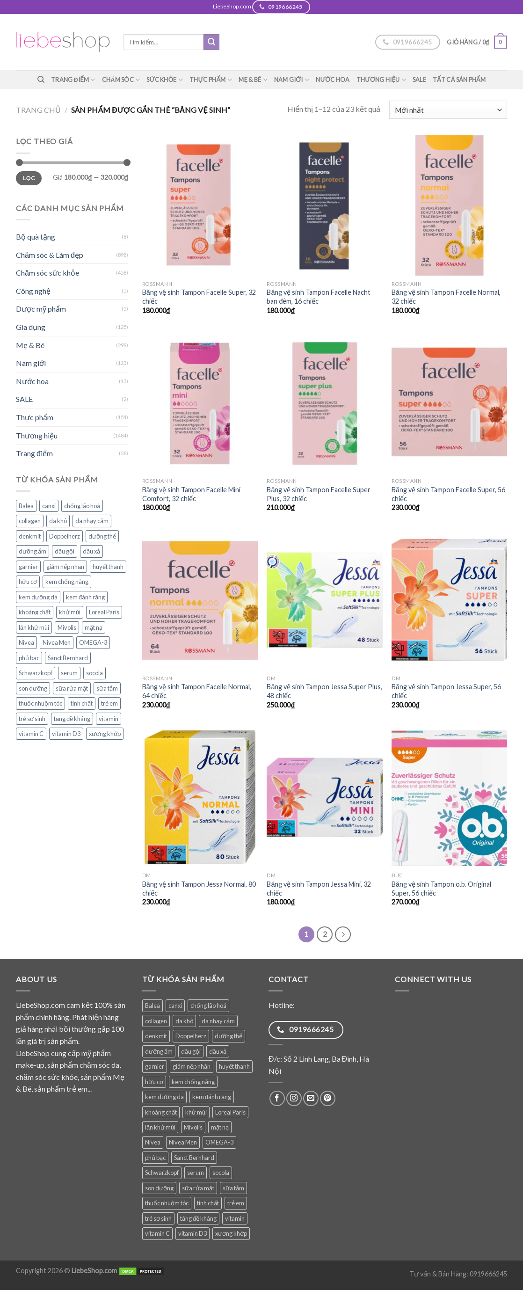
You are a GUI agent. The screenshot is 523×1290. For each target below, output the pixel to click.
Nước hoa (333, 79)
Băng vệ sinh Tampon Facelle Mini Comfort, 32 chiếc (191, 494)
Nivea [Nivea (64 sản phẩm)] (26, 642)
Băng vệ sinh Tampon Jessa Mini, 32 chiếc (319, 888)
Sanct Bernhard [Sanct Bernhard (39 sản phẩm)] (68, 658)
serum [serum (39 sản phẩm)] (69, 673)
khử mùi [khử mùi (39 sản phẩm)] (69, 612)
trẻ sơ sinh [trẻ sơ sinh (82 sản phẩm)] (32, 718)
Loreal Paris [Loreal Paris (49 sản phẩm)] (104, 612)
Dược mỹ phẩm (41, 308)
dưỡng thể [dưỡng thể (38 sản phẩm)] (102, 536)
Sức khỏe (164, 79)
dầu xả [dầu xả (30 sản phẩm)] (91, 551)
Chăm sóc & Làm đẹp (49, 254)
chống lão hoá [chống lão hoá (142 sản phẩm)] (82, 506)
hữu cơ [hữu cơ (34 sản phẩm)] (28, 581)
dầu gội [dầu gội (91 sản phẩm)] (64, 551)
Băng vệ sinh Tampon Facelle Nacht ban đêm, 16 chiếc (318, 296)
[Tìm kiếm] (40, 79)
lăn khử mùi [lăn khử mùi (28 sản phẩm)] (34, 627)
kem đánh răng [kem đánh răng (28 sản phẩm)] (85, 597)
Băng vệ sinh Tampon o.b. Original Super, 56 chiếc (441, 888)
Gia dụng (30, 326)
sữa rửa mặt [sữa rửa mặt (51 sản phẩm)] (72, 688)
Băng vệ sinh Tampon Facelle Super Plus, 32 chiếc (318, 494)
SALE (419, 79)
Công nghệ (33, 290)
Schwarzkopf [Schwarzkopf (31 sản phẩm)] (35, 673)
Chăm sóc (121, 79)
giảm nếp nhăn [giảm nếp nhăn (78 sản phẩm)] (65, 566)
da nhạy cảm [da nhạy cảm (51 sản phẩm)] (92, 521)
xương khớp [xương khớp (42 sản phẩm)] (105, 733)
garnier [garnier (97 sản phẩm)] (28, 566)
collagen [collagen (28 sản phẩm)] (30, 521)
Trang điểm (73, 79)
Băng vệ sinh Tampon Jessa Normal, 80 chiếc (199, 888)
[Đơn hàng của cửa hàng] (448, 110)
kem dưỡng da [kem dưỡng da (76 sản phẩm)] (38, 597)
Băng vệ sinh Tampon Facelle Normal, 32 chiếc (446, 296)
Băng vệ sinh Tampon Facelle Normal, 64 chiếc (196, 691)
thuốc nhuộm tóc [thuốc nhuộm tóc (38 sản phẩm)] (40, 703)
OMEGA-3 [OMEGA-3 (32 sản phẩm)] (93, 642)
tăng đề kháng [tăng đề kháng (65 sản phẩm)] (72, 718)
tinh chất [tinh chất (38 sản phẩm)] (82, 703)
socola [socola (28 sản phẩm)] (94, 673)
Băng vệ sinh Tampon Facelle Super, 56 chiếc (448, 494)
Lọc (29, 178)
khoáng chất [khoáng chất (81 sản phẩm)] (35, 612)
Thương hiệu (381, 79)
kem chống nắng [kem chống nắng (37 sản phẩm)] (66, 581)
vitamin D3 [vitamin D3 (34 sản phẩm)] (66, 733)
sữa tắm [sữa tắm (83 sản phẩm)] (107, 688)
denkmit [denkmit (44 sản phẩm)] (30, 536)
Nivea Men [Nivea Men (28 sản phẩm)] (57, 642)
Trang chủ (38, 109)
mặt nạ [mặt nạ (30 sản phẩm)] (93, 627)
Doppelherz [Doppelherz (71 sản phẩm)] (64, 536)
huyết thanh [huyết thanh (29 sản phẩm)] (108, 566)
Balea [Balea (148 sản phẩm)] (26, 506)
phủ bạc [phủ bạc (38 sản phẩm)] (29, 658)
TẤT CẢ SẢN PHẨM (459, 79)
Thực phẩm (210, 79)
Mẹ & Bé (253, 79)
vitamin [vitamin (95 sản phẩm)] (108, 718)
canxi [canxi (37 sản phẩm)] (49, 506)
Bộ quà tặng (35, 236)
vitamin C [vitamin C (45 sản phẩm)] (31, 733)
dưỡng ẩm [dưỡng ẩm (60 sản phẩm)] (32, 551)
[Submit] (211, 42)
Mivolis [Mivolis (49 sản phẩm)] (67, 627)
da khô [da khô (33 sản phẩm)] (58, 521)
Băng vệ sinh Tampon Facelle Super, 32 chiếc (199, 296)
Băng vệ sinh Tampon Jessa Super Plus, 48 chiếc (324, 691)
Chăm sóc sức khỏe (47, 272)
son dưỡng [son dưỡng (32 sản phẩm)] (33, 688)
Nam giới (291, 79)
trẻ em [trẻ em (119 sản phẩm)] (109, 703)
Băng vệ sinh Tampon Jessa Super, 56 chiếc (446, 691)
